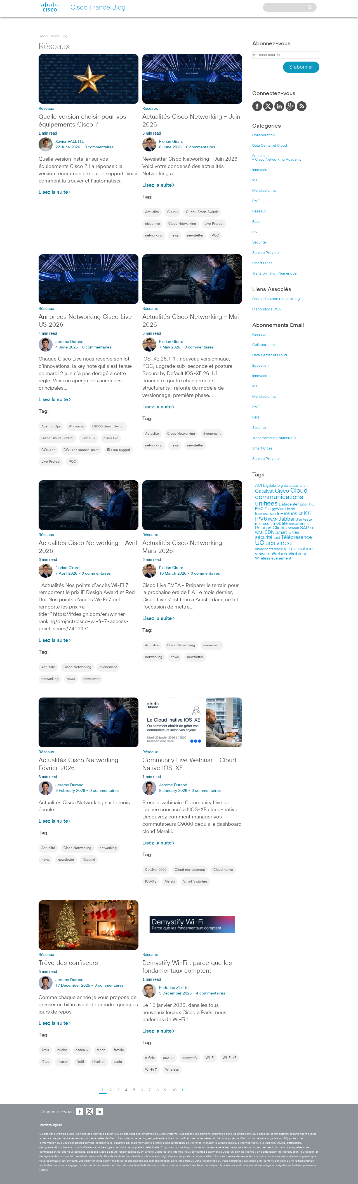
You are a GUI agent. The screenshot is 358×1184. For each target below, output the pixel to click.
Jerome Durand (69, 342)
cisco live (152, 224)
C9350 (172, 212)
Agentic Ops (51, 426)
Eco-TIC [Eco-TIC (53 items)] (307, 504)
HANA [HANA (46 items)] (290, 509)
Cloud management (190, 870)
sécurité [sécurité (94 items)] (263, 537)
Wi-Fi (210, 1058)
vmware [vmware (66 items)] (262, 554)
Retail (256, 222)
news (175, 235)
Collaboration (263, 135)
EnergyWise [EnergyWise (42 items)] (274, 509)
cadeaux (82, 1050)
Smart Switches (195, 881)
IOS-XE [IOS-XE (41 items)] (297, 514)
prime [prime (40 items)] (304, 524)
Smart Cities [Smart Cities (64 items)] (287, 532)
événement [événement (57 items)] (281, 558)
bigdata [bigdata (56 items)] (269, 486)
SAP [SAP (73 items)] (304, 528)
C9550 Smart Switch (202, 212)
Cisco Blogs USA (266, 309)
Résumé (89, 860)
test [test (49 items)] (277, 538)
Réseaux (259, 211)
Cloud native (223, 870)
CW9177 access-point (81, 450)
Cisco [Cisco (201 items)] (282, 491)
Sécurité (259, 242)
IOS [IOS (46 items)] (287, 514)
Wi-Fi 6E (229, 1058)
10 (174, 1090)
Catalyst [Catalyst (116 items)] (264, 491)
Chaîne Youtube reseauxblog (276, 299)
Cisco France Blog (53, 36)
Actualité (152, 212)
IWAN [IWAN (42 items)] (272, 519)
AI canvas (76, 426)
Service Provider (266, 253)
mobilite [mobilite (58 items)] (280, 524)
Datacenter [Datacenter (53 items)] (289, 504)
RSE (255, 232)
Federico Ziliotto (174, 988)
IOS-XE (150, 881)
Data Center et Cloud (269, 146)
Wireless (172, 1069)
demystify (189, 1058)
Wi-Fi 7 (151, 1069)
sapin (118, 1062)
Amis (45, 1050)
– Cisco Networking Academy (277, 160)
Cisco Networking (182, 224)
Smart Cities (262, 263)
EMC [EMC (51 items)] (259, 509)
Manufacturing (264, 191)
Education (260, 156)
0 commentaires (99, 147)
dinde (101, 1050)
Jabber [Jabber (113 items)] (287, 519)
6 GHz (150, 1058)
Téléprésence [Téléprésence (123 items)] (296, 537)
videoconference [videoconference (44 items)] (269, 549)
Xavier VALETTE (69, 142)
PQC (215, 235)
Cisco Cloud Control (57, 438)
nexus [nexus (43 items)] (294, 524)
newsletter (195, 235)
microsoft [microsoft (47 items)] (263, 524)
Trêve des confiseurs (68, 963)
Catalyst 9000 (155, 870)
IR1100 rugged (118, 450)
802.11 (168, 1058)
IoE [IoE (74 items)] (280, 514)
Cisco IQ (88, 438)
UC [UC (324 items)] (259, 543)
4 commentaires (210, 993)
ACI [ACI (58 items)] (258, 486)
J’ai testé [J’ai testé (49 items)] (304, 519)
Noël (80, 1062)
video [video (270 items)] (284, 543)
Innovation (260, 170)
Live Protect (213, 224)
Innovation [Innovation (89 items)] (265, 513)
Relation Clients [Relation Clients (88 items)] (271, 528)
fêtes (45, 1062)
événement (212, 434)
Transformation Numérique (274, 273)
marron (63, 1062)
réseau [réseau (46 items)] (293, 528)
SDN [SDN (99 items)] (269, 532)
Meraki (170, 881)
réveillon (98, 1062)
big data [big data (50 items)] (284, 486)
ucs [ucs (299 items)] (270, 543)
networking (153, 235)
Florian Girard (171, 142)
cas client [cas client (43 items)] (300, 486)
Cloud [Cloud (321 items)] (299, 491)
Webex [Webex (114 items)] (280, 553)
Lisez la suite (55, 192)
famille (119, 1050)
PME (256, 201)
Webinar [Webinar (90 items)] (298, 554)
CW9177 (48, 450)
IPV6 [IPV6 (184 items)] (261, 519)
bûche (62, 1050)
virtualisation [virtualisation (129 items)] (298, 548)
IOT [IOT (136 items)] (308, 513)
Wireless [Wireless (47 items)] (262, 558)
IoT (255, 180)
